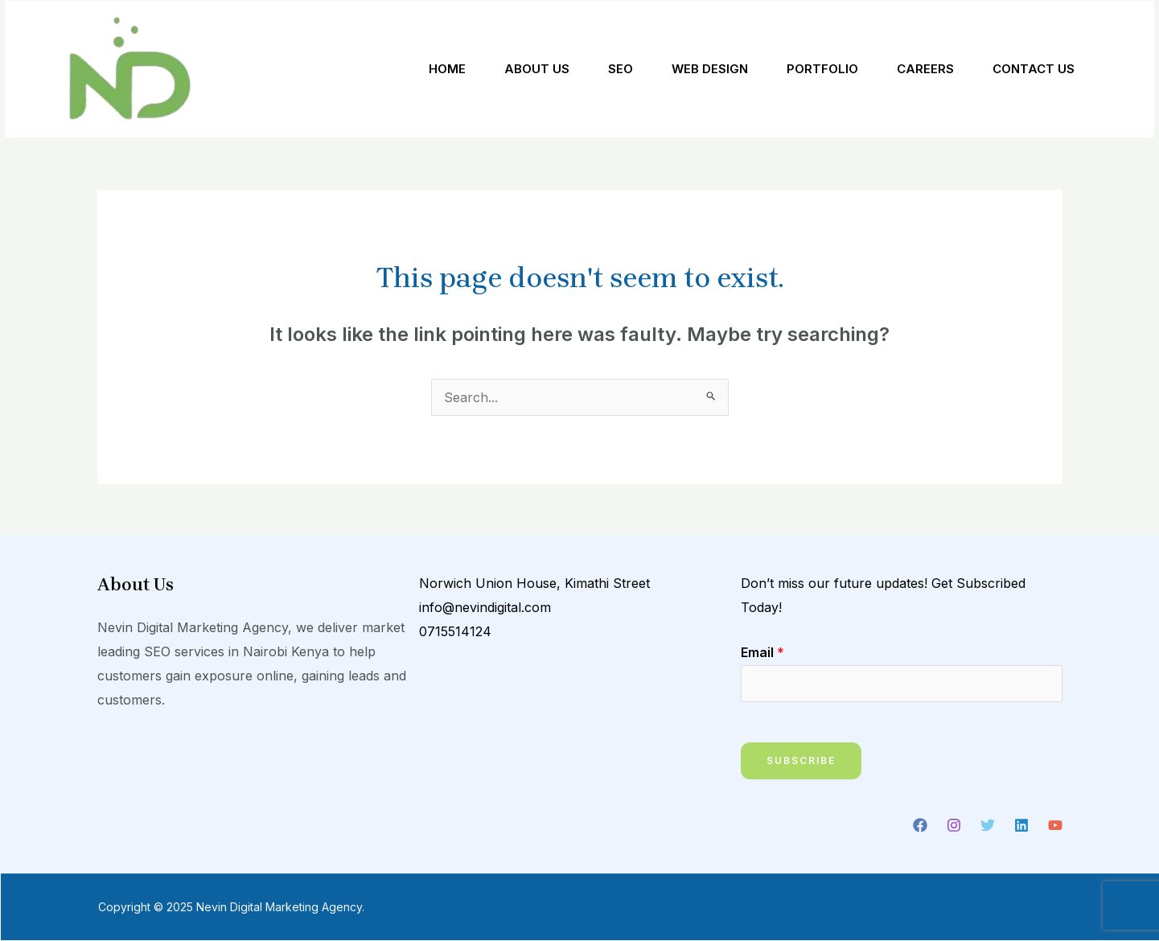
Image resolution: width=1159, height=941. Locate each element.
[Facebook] (920, 825)
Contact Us (1034, 68)
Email (762, 652)
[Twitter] (987, 825)
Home (447, 68)
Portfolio (822, 68)
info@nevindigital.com (485, 607)
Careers (925, 68)
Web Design (710, 68)
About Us (536, 68)
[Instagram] (954, 825)
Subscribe (801, 760)
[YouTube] (1055, 825)
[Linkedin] (1021, 825)
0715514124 (455, 631)
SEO (620, 68)
